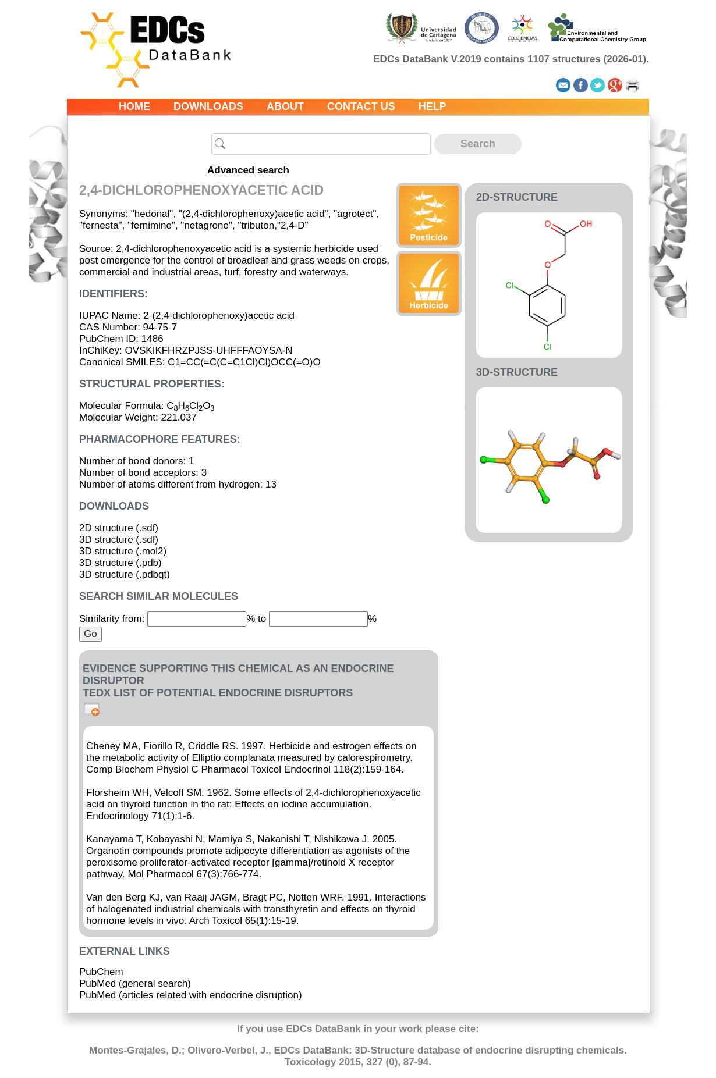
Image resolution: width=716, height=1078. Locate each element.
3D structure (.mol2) (122, 551)
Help (432, 106)
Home (134, 106)
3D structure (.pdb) (120, 562)
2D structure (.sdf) (118, 527)
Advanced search (248, 170)
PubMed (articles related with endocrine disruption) (190, 995)
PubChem (101, 971)
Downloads (208, 106)
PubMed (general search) (135, 983)
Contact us (361, 106)
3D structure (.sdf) (118, 539)
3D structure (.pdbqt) (124, 574)
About (285, 106)
